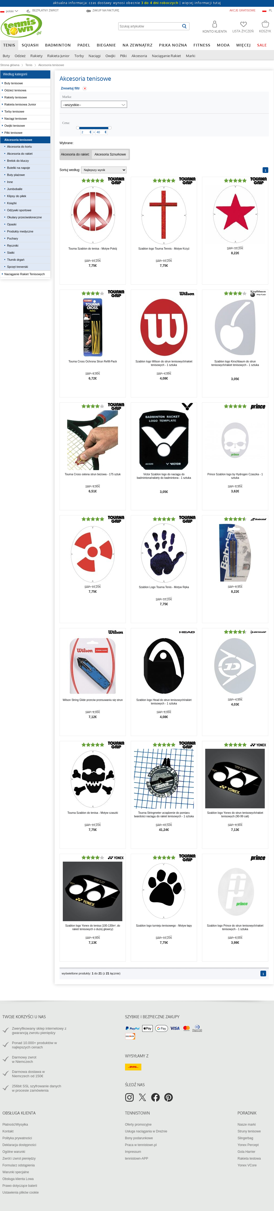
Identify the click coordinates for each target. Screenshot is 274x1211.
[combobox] (11, 11)
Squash (30, 45)
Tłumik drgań (15, 259)
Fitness (202, 45)
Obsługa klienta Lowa (18, 1179)
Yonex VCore (247, 1165)
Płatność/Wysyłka (15, 1124)
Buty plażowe (16, 174)
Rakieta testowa (249, 1158)
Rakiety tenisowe (16, 97)
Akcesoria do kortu (19, 146)
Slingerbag (245, 1138)
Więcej (243, 45)
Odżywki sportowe (19, 210)
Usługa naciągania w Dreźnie (146, 1131)
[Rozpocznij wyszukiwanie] (184, 26)
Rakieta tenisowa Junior (20, 104)
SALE (262, 45)
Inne (10, 182)
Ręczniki (12, 245)
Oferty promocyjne (138, 1124)
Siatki (10, 252)
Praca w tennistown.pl (141, 1145)
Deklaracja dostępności (19, 1145)
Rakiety (36, 56)
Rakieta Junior (58, 56)
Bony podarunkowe (139, 1138)
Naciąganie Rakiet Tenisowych (25, 274)
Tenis (9, 45)
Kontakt (8, 1131)
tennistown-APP (136, 1158)
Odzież (20, 56)
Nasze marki (247, 1124)
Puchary (12, 238)
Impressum (133, 1152)
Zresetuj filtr (70, 88)
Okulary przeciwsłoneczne (25, 217)
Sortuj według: (70, 170)
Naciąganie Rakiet (166, 56)
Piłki (123, 56)
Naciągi (95, 56)
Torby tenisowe (14, 111)
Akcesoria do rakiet (20, 153)
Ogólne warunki (13, 1152)
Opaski (11, 224)
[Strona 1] (265, 170)
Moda (223, 45)
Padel (83, 45)
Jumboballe (14, 189)
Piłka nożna (173, 45)
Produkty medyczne (20, 231)
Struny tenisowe (249, 1131)
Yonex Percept (248, 1145)
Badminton (58, 45)
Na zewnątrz (137, 45)
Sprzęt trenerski (17, 266)
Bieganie (106, 45)
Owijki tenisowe (15, 125)
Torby (79, 56)
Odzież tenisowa (15, 90)
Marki (190, 56)
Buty (6, 56)
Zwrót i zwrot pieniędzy (19, 1158)
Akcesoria (139, 56)
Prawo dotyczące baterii (19, 1186)
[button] (212, 28)
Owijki (110, 56)
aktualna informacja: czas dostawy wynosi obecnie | (137, 3)
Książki (12, 203)
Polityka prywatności (17, 1138)
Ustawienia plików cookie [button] (20, 1192)
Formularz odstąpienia (18, 1165)
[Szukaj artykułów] (149, 26)
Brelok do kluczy (18, 160)
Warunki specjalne (15, 1172)
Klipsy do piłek (16, 196)
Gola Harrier (246, 1152)
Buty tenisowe (14, 83)
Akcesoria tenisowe (18, 139)
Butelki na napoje (18, 167)
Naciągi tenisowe (16, 118)
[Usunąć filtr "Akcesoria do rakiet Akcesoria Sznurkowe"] (110, 154)
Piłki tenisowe (13, 132)
